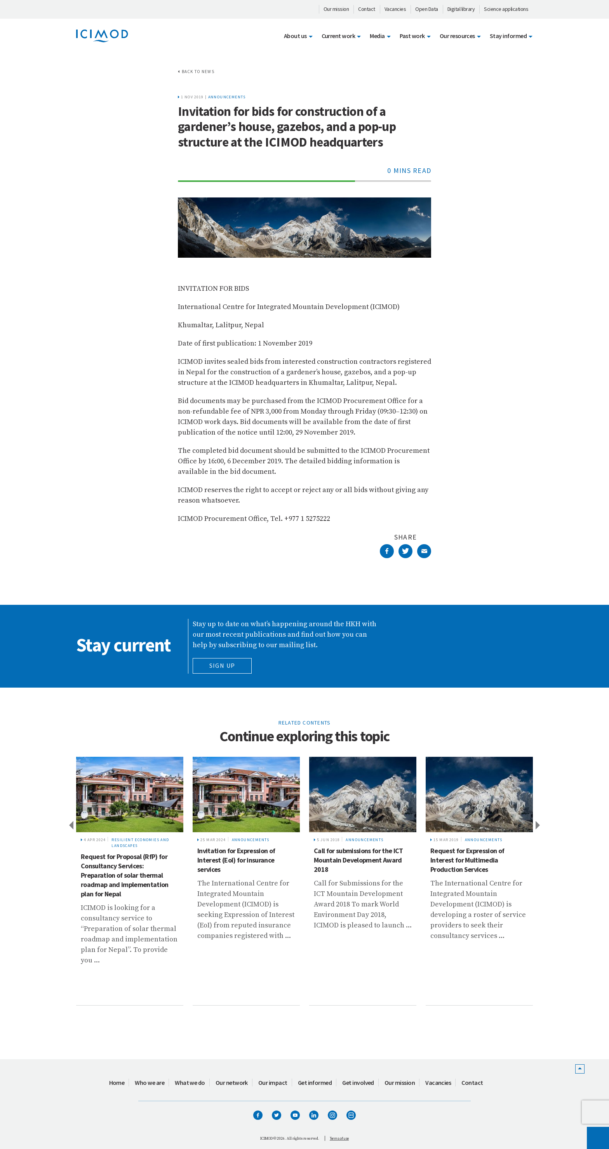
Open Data (426, 8)
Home (117, 1082)
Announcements (227, 97)
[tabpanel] (129, 881)
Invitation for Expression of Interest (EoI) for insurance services (236, 860)
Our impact (272, 1082)
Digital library (461, 8)
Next (538, 825)
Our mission (336, 8)
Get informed (315, 1082)
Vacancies (395, 8)
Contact (366, 8)
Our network (232, 1082)
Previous (71, 825)
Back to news (198, 71)
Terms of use (339, 1138)
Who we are (149, 1082)
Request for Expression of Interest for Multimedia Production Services (467, 860)
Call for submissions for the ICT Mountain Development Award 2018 (358, 860)
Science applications (506, 8)
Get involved (358, 1082)
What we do (190, 1082)
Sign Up (222, 665)
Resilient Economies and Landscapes (140, 842)
